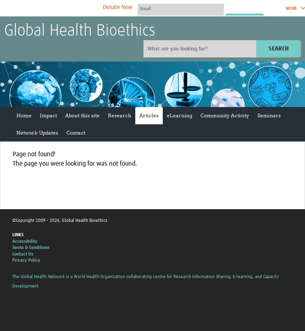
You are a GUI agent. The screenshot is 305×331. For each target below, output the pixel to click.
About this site (82, 115)
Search (279, 49)
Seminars (269, 115)
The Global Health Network (65, 8)
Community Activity (224, 115)
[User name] (181, 9)
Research (119, 115)
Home (24, 115)
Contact (75, 133)
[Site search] (200, 48)
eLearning (179, 115)
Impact (48, 115)
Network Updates (37, 133)
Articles (149, 115)
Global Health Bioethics (79, 31)
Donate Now (117, 7)
